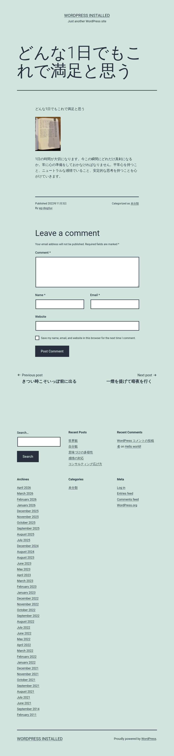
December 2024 (28, 546)
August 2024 (25, 551)
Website (40, 316)
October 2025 (26, 522)
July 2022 (23, 627)
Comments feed (128, 499)
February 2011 (27, 714)
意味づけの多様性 (80, 452)
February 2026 (27, 499)
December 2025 (28, 511)
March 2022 (25, 650)
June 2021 (24, 703)
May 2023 (23, 569)
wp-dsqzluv (46, 208)
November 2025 (28, 517)
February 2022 (27, 656)
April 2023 (24, 575)
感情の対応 (76, 458)
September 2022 (28, 616)
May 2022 (23, 639)
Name (40, 295)
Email (95, 295)
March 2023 (25, 581)
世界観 (73, 440)
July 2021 (23, 697)
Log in (121, 487)
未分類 (135, 203)
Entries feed (125, 493)
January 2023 (26, 592)
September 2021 (28, 686)
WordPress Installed (87, 15)
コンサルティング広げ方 (85, 464)
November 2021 (28, 674)
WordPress (148, 738)
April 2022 (24, 645)
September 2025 (28, 528)
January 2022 (26, 662)
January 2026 (26, 505)
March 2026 (25, 493)
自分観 (73, 446)
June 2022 (24, 633)
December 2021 (28, 668)
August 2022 (25, 621)
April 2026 (24, 487)
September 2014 (28, 709)
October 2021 (26, 680)
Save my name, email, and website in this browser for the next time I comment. (88, 338)
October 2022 (26, 610)
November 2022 (28, 604)
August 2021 (25, 691)
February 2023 (27, 586)
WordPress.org (127, 505)
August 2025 (25, 534)
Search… (23, 432)
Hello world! (133, 446)
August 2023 (25, 557)
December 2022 (28, 598)
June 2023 (24, 563)
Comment (43, 252)
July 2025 (23, 540)
